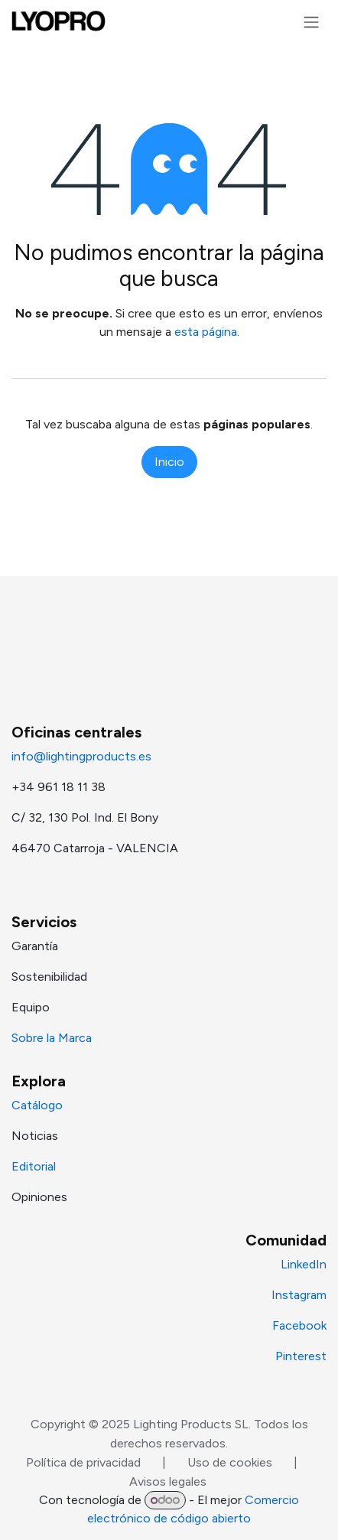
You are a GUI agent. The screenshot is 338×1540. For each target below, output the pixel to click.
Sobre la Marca (51, 1037)
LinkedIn (304, 1264)
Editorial (33, 1166)
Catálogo (37, 1105)
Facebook (299, 1325)
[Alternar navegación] (311, 21)
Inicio (169, 461)
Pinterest (301, 1356)
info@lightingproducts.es (81, 756)
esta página (205, 331)
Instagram (299, 1295)
